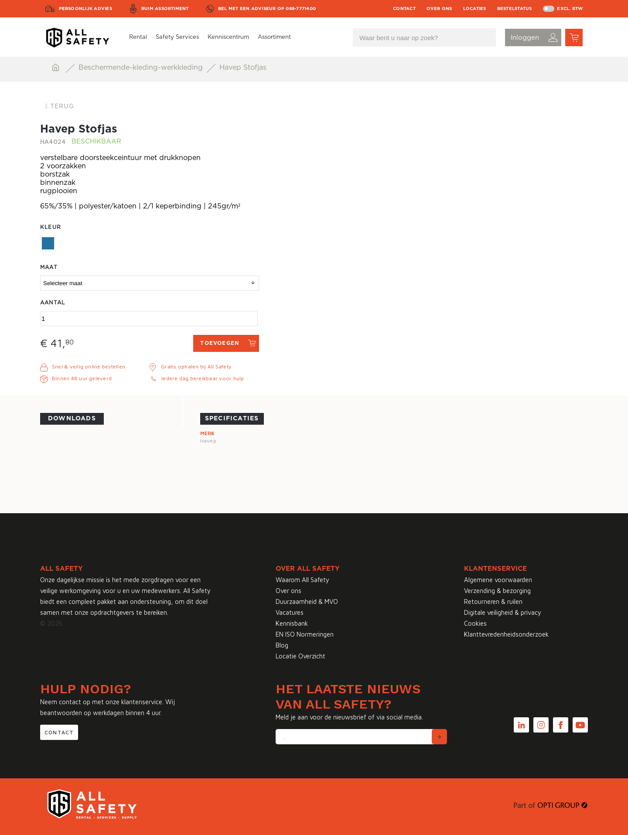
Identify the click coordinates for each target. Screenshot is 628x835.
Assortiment (274, 37)
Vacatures (290, 612)
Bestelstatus (514, 9)
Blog (282, 645)
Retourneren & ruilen (493, 601)
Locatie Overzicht (300, 656)
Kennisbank (292, 623)
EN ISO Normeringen (305, 634)
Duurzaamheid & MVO (307, 601)
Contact (404, 9)
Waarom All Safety (302, 579)
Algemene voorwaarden (498, 579)
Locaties (474, 9)
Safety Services (177, 37)
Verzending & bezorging (497, 590)
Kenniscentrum (228, 37)
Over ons (439, 9)
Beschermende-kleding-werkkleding (141, 67)
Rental (138, 37)
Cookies (475, 623)
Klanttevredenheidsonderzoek (506, 634)
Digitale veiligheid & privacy (502, 612)
